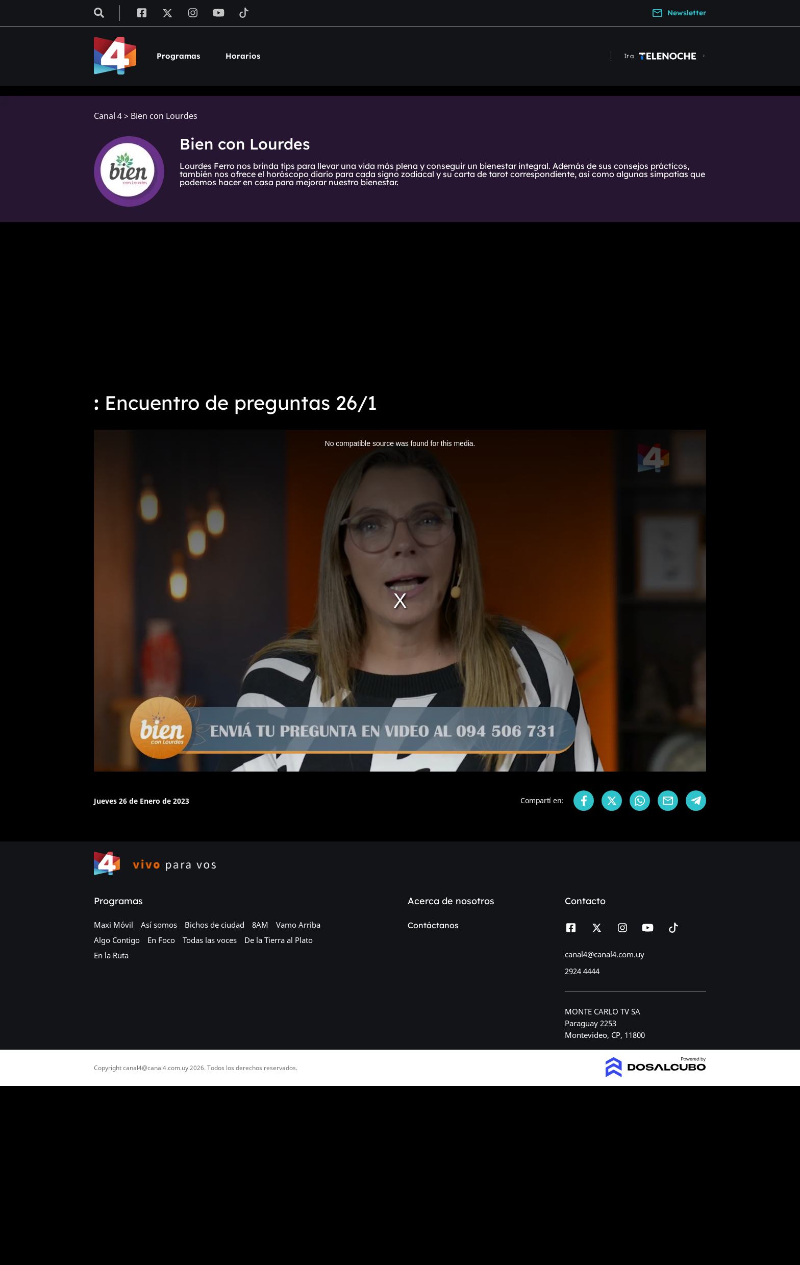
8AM (260, 925)
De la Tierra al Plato (278, 940)
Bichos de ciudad (214, 925)
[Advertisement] (400, 306)
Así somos (159, 925)
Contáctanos (433, 925)
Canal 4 (108, 116)
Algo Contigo (117, 940)
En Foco (161, 940)
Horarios (243, 56)
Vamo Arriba (298, 925)
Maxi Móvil (113, 925)
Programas (178, 56)
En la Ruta (111, 955)
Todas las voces (210, 940)
